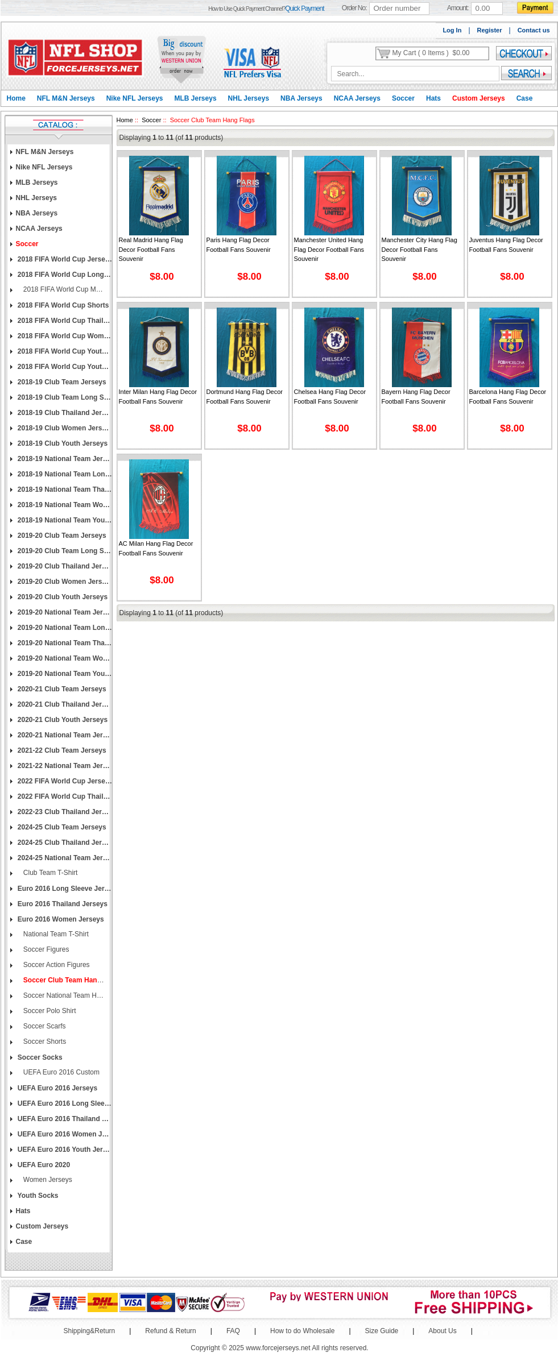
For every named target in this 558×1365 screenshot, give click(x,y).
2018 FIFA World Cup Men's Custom (63, 289)
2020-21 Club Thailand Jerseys (64, 704)
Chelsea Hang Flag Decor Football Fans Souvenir (330, 396)
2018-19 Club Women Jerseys (64, 428)
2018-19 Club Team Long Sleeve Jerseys (64, 397)
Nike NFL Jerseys (134, 98)
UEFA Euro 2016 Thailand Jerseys (64, 1119)
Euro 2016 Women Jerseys (60, 919)
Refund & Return (170, 1331)
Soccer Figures (45, 949)
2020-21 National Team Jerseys (64, 735)
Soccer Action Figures (56, 965)
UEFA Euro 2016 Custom (61, 1072)
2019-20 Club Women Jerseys (64, 582)
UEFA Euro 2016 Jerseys (57, 1088)
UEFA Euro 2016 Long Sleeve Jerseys (64, 1103)
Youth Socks (37, 1196)
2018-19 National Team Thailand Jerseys (64, 489)
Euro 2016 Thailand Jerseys (62, 904)
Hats (433, 98)
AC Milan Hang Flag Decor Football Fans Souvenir (156, 548)
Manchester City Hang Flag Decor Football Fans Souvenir (419, 249)
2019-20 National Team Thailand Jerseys (64, 643)
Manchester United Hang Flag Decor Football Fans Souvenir (329, 249)
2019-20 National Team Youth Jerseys (64, 674)
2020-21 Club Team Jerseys (61, 689)
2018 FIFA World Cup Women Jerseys (64, 336)
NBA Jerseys (301, 98)
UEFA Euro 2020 (43, 1165)
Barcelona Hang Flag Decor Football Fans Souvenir (508, 396)
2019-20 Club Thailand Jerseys (64, 566)
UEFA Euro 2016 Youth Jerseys (64, 1150)
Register (489, 30)
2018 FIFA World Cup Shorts (62, 305)
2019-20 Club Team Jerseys (61, 536)
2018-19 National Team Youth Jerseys (64, 520)
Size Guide (382, 1331)
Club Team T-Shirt (50, 873)
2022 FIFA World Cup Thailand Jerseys (64, 796)
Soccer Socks (39, 1057)
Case (524, 98)
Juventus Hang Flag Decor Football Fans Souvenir (506, 245)
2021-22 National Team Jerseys (64, 766)
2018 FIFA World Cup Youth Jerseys (64, 351)
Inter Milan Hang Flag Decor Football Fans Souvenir (158, 396)
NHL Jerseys (249, 98)
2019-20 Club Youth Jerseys (62, 597)
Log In (452, 30)
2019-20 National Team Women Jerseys (64, 658)
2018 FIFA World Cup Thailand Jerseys (64, 321)
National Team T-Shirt (55, 934)
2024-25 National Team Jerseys (64, 858)
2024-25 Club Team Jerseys (61, 827)
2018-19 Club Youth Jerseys (62, 443)
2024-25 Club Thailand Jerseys (64, 843)
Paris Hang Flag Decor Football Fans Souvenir (238, 245)
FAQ (233, 1331)
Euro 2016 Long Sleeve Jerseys (64, 889)
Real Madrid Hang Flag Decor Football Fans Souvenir (151, 249)
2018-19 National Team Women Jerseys (64, 505)
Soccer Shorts (44, 1041)
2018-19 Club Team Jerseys (61, 382)
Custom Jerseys (478, 98)
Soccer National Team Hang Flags (63, 995)
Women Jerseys (47, 1180)
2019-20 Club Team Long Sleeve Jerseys (64, 551)
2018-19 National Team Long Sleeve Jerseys (64, 474)
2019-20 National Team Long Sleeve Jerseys (64, 628)
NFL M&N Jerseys (66, 98)
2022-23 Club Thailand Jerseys (64, 812)
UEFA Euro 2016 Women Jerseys (64, 1134)
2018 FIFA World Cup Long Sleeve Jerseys (64, 275)
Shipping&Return (89, 1331)
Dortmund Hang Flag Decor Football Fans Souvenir (244, 396)
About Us (442, 1331)
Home (16, 98)
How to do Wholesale (302, 1331)
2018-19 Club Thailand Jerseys (64, 413)
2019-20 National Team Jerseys (64, 612)
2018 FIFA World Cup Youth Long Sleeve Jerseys (64, 367)
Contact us (534, 30)
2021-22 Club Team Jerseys (61, 750)
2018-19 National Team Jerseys (64, 459)
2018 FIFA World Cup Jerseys (64, 259)
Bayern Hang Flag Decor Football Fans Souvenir (416, 396)
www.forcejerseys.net (278, 1348)
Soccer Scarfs (44, 1026)
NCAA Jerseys (357, 98)
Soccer (403, 98)
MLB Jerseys (196, 98)
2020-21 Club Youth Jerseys (62, 720)
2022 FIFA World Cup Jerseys (64, 781)
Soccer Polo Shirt (49, 1011)
